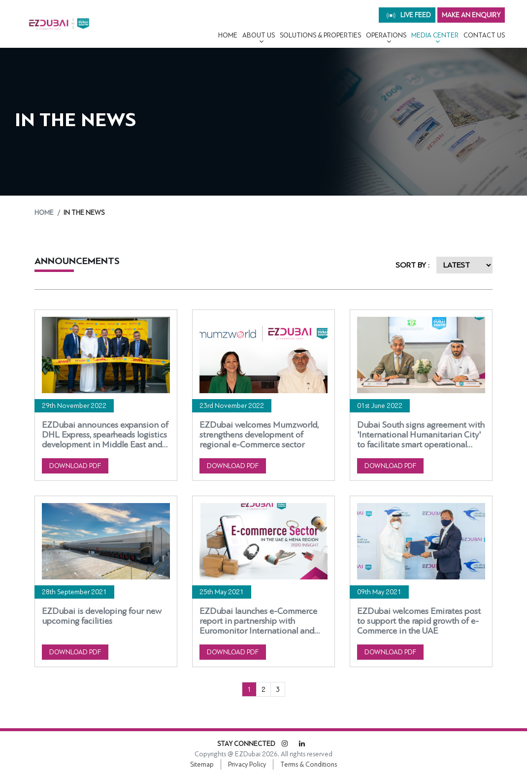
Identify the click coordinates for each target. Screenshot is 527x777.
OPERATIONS (386, 35)
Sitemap (202, 764)
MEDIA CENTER (435, 35)
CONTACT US (484, 35)
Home (227, 35)
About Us (258, 35)
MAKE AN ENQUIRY (471, 15)
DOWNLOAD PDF (75, 466)
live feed (409, 15)
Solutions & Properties (320, 35)
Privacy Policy (247, 764)
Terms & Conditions (308, 764)
